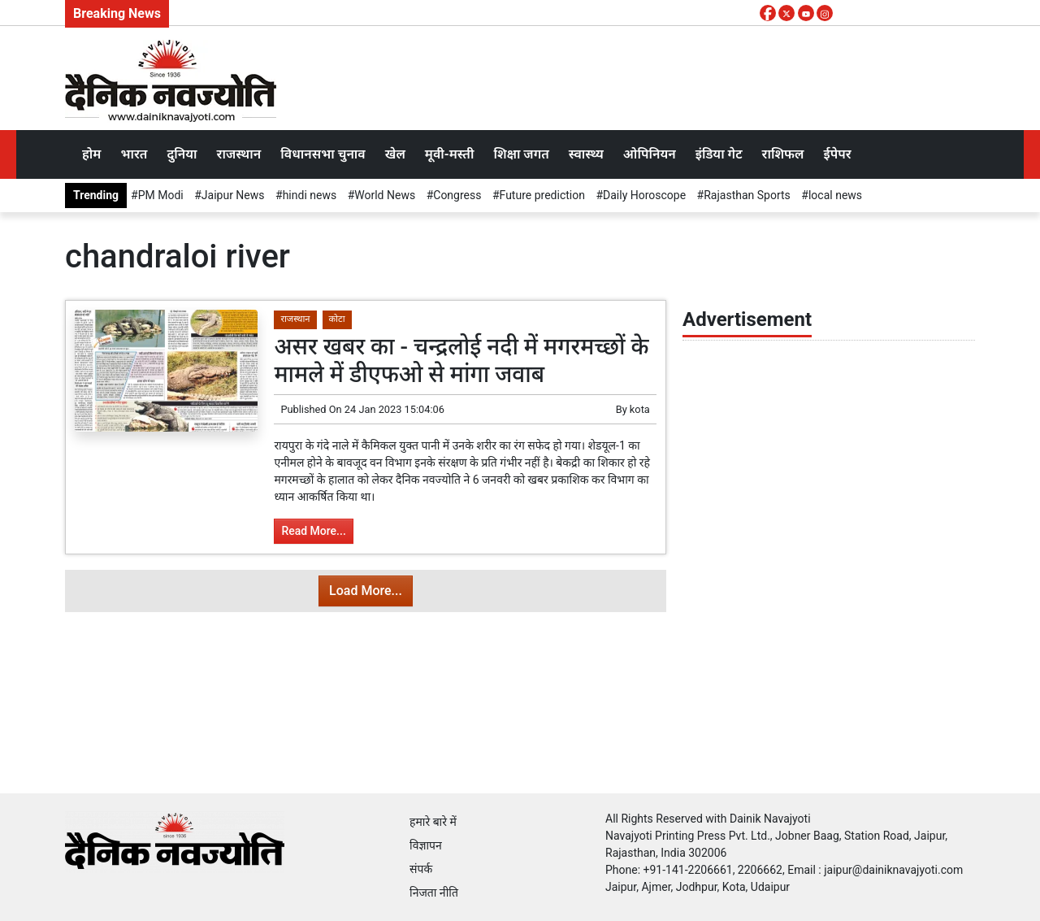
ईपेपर (837, 154)
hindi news (310, 195)
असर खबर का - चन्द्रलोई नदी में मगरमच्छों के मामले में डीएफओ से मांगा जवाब (461, 360)
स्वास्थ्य (586, 154)
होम (91, 154)
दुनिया (182, 154)
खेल (395, 154)
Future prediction (542, 195)
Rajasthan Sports (747, 195)
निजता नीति (434, 892)
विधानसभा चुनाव (322, 154)
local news (835, 195)
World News (384, 195)
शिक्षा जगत (520, 154)
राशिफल (783, 154)
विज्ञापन (426, 845)
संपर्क (421, 868)
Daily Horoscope (644, 195)
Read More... (313, 530)
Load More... (365, 590)
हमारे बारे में (433, 821)
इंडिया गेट (719, 154)
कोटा (337, 319)
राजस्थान (239, 154)
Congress (457, 195)
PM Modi (161, 195)
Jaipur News (233, 195)
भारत (133, 154)
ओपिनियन (649, 154)
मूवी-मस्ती (449, 154)
